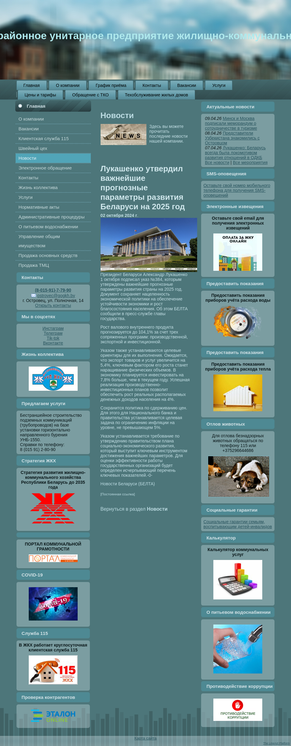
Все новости (217, 162)
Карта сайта (145, 738)
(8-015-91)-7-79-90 (53, 290)
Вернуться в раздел (134, 509)
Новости (117, 115)
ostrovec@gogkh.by (56, 295)
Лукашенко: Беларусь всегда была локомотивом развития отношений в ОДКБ (235, 152)
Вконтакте (53, 343)
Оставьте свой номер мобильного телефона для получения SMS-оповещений (236, 190)
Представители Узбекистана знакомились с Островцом (232, 138)
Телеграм (53, 333)
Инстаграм (53, 328)
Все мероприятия (250, 162)
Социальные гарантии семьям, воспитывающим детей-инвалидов (237, 524)
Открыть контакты (53, 305)
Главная (36, 106)
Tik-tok (53, 338)
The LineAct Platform (276, 743)
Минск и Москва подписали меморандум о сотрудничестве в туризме (231, 123)
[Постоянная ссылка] (118, 494)
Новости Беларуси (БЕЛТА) (128, 483)
